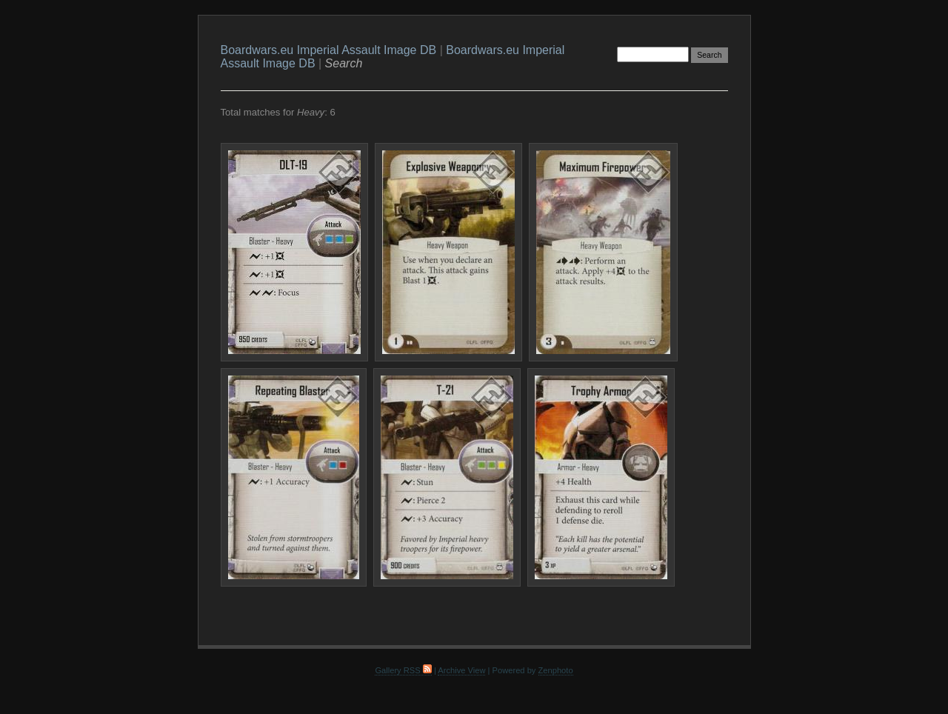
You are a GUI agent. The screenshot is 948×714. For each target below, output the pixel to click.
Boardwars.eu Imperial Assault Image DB (329, 50)
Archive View (461, 670)
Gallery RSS (403, 670)
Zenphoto (555, 670)
